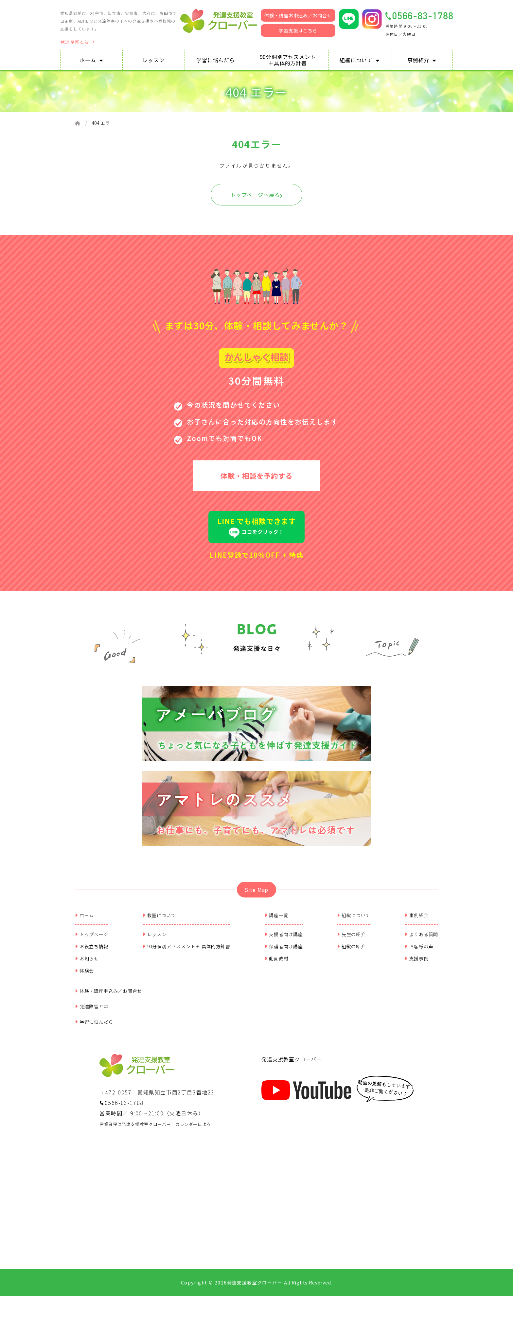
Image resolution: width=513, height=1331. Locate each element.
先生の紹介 (351, 936)
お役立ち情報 (91, 948)
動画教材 (277, 960)
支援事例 (417, 960)
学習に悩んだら (94, 1023)
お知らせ (87, 960)
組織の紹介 (351, 948)
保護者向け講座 (284, 948)
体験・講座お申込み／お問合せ (298, 15)
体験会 (84, 972)
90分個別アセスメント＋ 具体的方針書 (186, 948)
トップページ (91, 936)
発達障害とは (77, 41)
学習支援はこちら (298, 30)
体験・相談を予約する (256, 476)
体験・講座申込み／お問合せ (108, 992)
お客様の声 (419, 948)
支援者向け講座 (284, 936)
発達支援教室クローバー (291, 1061)
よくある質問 (421, 936)
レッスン (155, 936)
